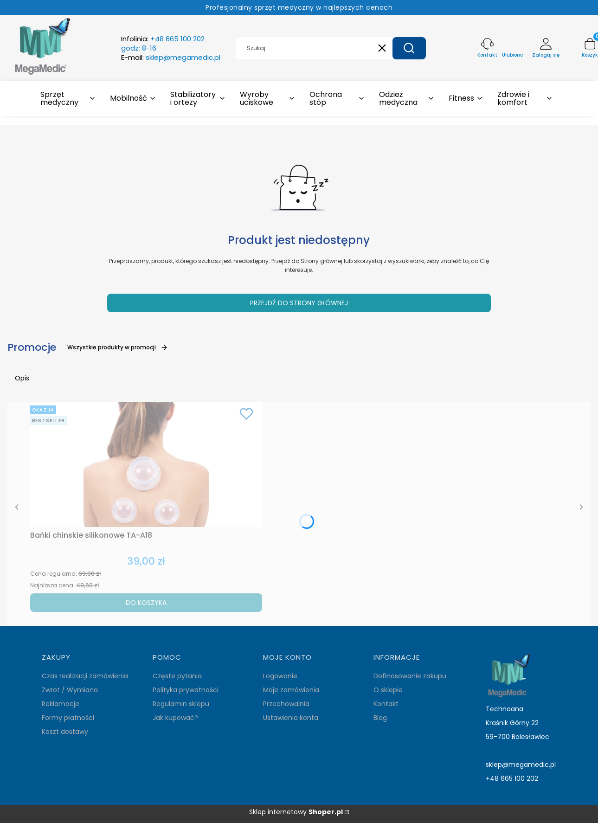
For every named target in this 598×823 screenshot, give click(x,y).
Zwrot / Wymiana (70, 689)
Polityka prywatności (186, 689)
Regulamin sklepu (181, 703)
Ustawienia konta (290, 717)
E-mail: (170, 57)
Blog (380, 717)
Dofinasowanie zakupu (409, 676)
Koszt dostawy (65, 731)
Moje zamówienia (291, 689)
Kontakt (386, 703)
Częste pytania (177, 676)
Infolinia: (163, 43)
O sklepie (388, 689)
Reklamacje (60, 703)
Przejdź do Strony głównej (299, 303)
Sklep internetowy (296, 812)
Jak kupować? (175, 717)
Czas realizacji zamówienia (85, 676)
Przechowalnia (286, 703)
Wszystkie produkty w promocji (117, 347)
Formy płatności (68, 717)
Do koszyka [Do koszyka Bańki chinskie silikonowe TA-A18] (146, 602)
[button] (409, 48)
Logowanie (280, 676)
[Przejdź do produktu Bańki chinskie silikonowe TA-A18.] (146, 464)
